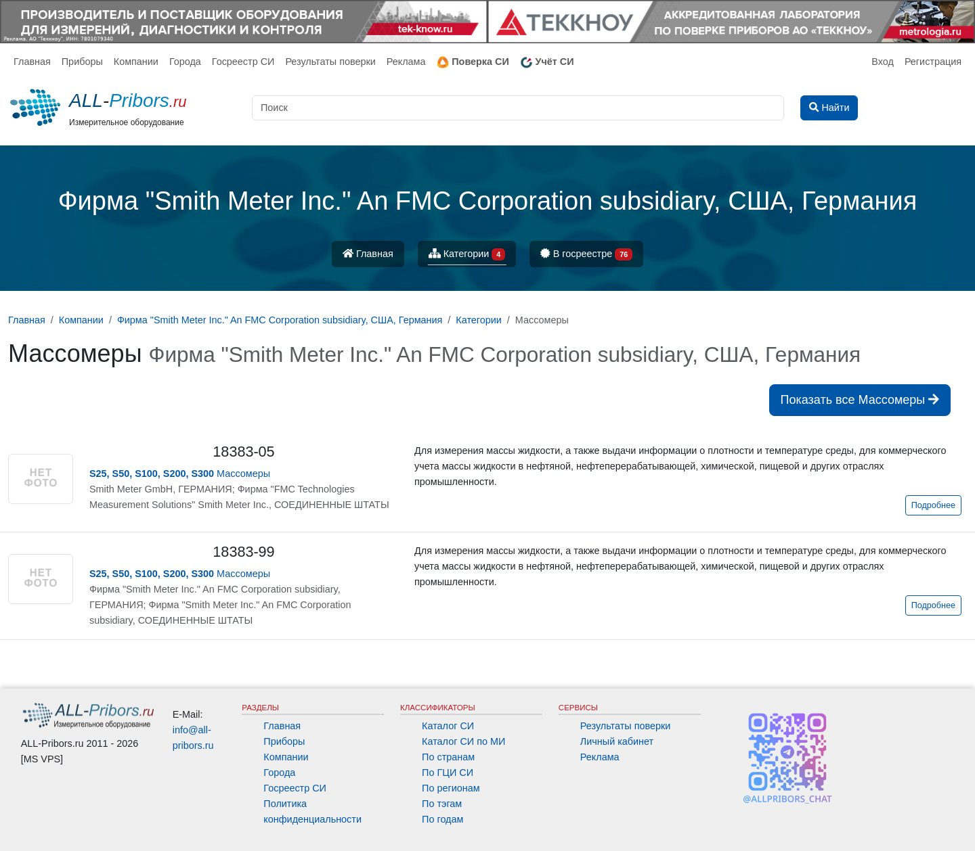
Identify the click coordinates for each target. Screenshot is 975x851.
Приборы (82, 61)
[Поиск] (518, 107)
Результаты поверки (330, 61)
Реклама (406, 61)
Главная (32, 61)
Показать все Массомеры (860, 400)
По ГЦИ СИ (447, 772)
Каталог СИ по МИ (463, 741)
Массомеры (179, 473)
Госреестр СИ (243, 61)
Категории (467, 254)
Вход (882, 61)
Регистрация (933, 61)
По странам (448, 757)
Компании (136, 61)
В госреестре (586, 254)
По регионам (451, 788)
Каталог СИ (448, 725)
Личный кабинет (616, 741)
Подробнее (933, 505)
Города (185, 61)
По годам (442, 819)
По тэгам (442, 803)
